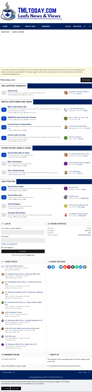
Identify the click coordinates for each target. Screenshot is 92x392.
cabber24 (80, 139)
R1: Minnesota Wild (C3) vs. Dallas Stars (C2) (21, 345)
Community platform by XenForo (46, 378)
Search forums (18, 32)
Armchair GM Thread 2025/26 (78, 126)
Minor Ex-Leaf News (75, 137)
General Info (12, 91)
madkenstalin (82, 215)
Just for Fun (8, 181)
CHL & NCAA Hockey (16, 170)
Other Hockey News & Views (16, 148)
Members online (12, 355)
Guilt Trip (87, 128)
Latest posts (11, 262)
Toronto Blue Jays (15, 195)
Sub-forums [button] (28, 95)
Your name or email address (11, 228)
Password (4, 236)
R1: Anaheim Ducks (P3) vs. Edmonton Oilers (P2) (22, 275)
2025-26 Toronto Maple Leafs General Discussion (22, 329)
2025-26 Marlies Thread (13, 313)
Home (5, 26)
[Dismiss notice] (90, 70)
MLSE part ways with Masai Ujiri (78, 205)
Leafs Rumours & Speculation (20, 124)
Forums (16, 26)
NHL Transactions (15, 162)
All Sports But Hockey (16, 213)
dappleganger (85, 198)
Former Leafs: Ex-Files (17, 135)
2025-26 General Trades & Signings (80, 162)
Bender (80, 164)
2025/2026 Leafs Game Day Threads (22, 117)
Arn (79, 119)
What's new (30, 26)
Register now (30, 256)
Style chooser (7, 373)
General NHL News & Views (18, 153)
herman (79, 93)
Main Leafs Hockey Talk (17, 107)
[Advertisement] (46, 50)
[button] (37, 26)
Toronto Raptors (14, 204)
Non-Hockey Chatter (16, 186)
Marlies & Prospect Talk (12, 317)
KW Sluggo (81, 207)
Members (46, 26)
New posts (5, 32)
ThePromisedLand (84, 235)
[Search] (89, 26)
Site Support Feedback (13, 86)
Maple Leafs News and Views (16, 102)
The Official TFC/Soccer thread (78, 214)
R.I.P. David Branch (75, 171)
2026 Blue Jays (73, 196)
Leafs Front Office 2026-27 (77, 108)
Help (80, 373)
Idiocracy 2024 (73, 187)
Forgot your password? (9, 244)
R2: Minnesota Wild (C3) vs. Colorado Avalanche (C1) (23, 321)
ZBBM (85, 110)
